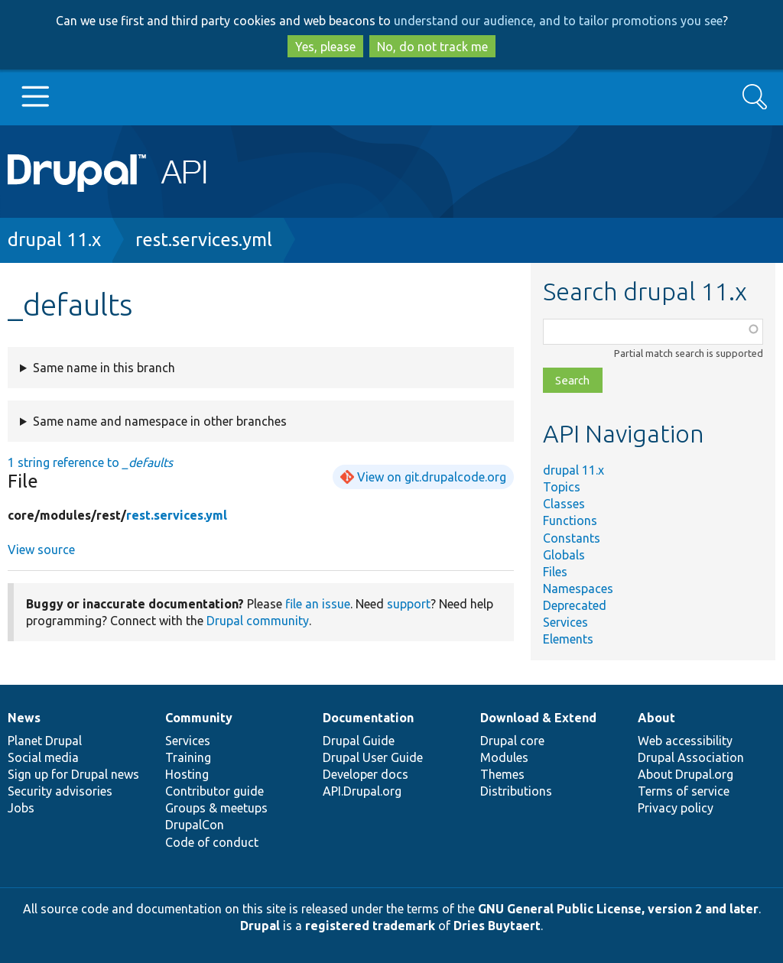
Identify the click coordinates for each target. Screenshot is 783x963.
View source (41, 549)
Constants (571, 538)
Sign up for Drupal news (73, 774)
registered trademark (370, 925)
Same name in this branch (104, 367)
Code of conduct (211, 842)
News (24, 718)
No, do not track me (432, 47)
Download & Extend (538, 718)
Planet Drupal (45, 740)
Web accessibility (685, 740)
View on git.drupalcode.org (431, 477)
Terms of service (683, 791)
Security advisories (60, 791)
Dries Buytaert (497, 925)
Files (555, 572)
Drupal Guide (359, 740)
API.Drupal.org (362, 791)
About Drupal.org (685, 774)
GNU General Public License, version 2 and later (618, 909)
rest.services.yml (203, 239)
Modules (504, 757)
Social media (43, 757)
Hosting (187, 774)
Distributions (516, 791)
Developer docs (365, 774)
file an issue (317, 604)
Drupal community (257, 620)
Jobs (21, 808)
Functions (570, 520)
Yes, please (325, 47)
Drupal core (512, 740)
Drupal (260, 925)
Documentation (368, 718)
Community (198, 718)
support (408, 604)
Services (565, 622)
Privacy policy (675, 808)
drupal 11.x (54, 239)
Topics (561, 487)
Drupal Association (691, 757)
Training (188, 757)
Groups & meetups (216, 808)
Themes (502, 774)
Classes (564, 504)
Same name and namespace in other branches (160, 421)
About (656, 718)
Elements (568, 639)
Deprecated (574, 605)
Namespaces (578, 588)
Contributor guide (214, 791)
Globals (564, 555)
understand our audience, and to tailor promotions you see (558, 21)
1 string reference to (90, 462)
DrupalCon (194, 825)
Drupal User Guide (373, 757)
